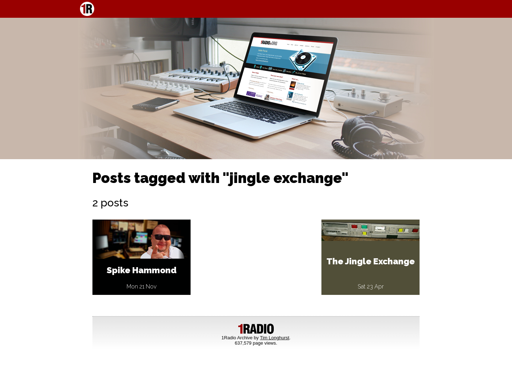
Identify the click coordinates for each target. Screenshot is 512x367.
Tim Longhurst (274, 337)
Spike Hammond (142, 270)
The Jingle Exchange (370, 261)
